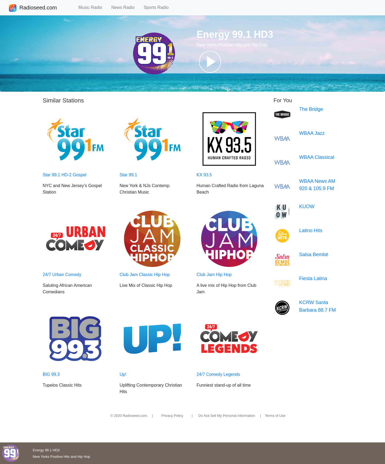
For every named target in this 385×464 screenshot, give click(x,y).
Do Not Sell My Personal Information (226, 416)
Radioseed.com (38, 8)
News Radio (125, 7)
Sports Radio (158, 7)
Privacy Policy (172, 416)
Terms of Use (275, 416)
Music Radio (92, 7)
